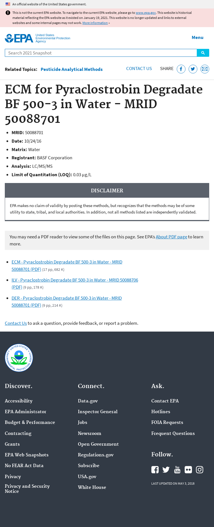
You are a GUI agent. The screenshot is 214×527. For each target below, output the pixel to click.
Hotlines (160, 412)
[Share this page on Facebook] (181, 69)
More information (95, 23)
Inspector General (97, 412)
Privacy (13, 477)
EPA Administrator (25, 412)
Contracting (18, 433)
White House (92, 487)
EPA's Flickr (188, 469)
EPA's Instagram (199, 469)
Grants (12, 444)
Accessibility (18, 401)
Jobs (82, 422)
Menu (198, 37)
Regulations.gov (95, 455)
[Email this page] (204, 69)
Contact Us (139, 68)
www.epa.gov (146, 12)
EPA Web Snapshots (27, 455)
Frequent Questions (173, 433)
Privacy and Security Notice (27, 489)
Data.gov (88, 401)
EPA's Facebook (155, 469)
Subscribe (88, 466)
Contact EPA (165, 401)
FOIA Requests (167, 422)
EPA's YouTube (177, 469)
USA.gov (87, 477)
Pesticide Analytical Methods (72, 69)
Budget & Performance (30, 422)
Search (203, 53)
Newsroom (89, 433)
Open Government (98, 444)
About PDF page (171, 237)
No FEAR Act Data (24, 466)
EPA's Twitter (166, 469)
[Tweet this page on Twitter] (193, 69)
